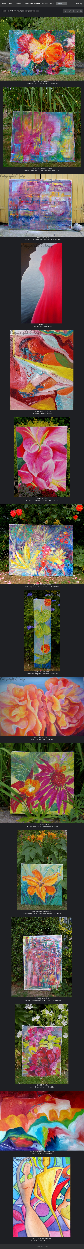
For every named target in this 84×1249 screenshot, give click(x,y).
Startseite (6, 11)
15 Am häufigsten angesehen (23, 11)
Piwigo (46, 1246)
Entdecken (19, 3)
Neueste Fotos (48, 3)
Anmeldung (78, 4)
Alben (4, 3)
